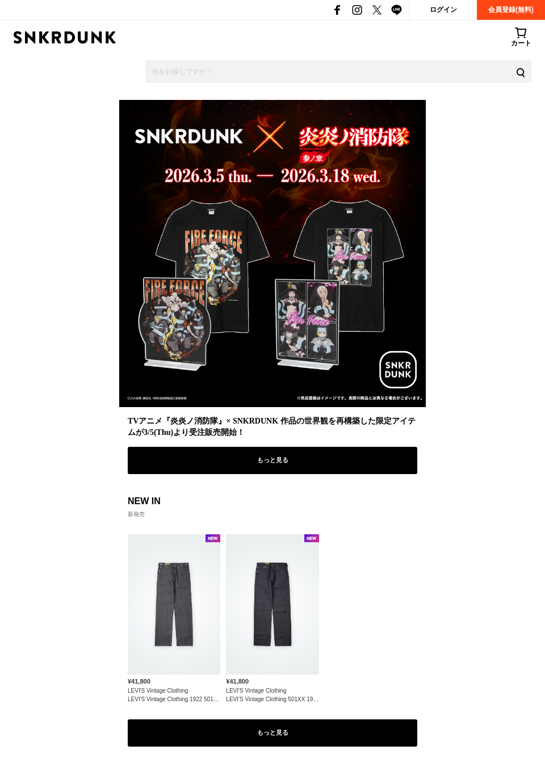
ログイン (443, 10)
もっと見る (272, 459)
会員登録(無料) (511, 10)
